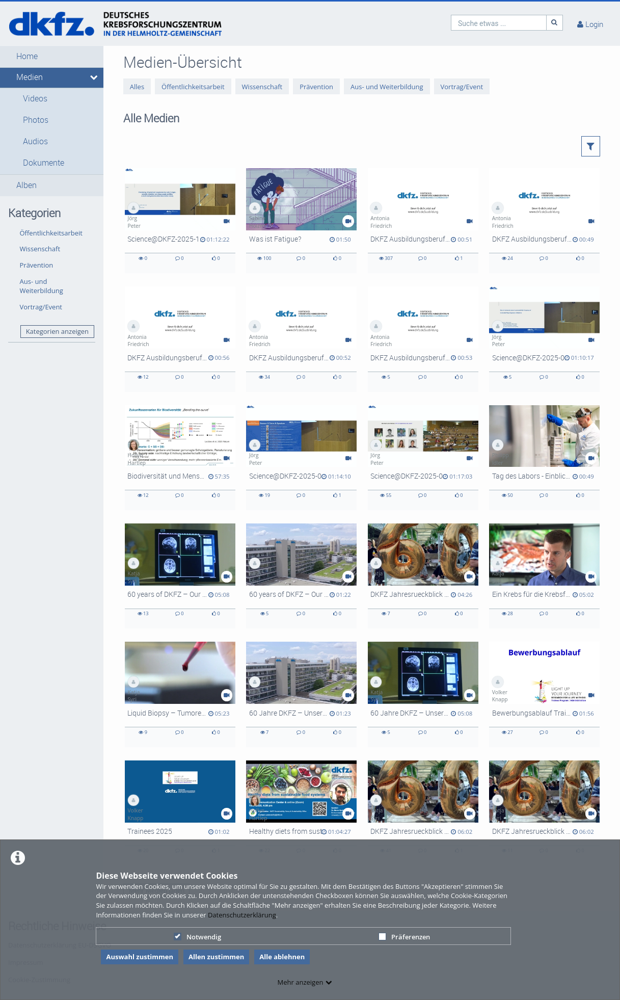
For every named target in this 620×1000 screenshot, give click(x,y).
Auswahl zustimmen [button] (139, 956)
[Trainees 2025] (180, 813)
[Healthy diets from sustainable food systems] (301, 813)
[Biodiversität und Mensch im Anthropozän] (180, 458)
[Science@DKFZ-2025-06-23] (301, 458)
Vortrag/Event (41, 306)
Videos (35, 98)
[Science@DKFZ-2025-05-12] (423, 458)
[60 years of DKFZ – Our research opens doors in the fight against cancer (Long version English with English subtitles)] (180, 576)
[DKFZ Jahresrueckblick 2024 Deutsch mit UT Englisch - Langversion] (544, 813)
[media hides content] (93, 77)
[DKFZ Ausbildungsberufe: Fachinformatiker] (423, 339)
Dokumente (43, 162)
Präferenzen (404, 936)
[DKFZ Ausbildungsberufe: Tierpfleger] (423, 221)
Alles (137, 86)
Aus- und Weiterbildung (41, 286)
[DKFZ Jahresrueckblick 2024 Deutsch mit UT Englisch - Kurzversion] (423, 576)
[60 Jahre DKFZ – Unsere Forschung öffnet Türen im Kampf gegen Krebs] (423, 694)
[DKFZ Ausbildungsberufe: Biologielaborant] (301, 339)
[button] (51, 56)
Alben (26, 185)
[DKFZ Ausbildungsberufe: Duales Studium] (180, 339)
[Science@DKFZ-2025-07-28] (544, 339)
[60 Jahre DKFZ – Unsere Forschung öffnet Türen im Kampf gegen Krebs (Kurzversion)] (301, 694)
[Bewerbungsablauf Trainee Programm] (544, 694)
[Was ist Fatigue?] (301, 221)
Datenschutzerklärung (242, 914)
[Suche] (554, 23)
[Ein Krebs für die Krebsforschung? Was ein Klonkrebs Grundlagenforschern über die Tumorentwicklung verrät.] (544, 576)
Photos (35, 120)
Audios (35, 141)
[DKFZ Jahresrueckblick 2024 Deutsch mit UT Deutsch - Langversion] (423, 813)
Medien (29, 77)
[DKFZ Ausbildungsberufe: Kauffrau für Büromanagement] (544, 221)
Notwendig (197, 936)
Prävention (36, 265)
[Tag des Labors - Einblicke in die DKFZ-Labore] (544, 458)
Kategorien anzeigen (57, 331)
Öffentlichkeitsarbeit (51, 233)
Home (27, 56)
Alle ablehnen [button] (282, 956)
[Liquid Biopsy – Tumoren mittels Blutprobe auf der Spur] (180, 694)
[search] (499, 23)
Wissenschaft (40, 248)
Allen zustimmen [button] (216, 956)
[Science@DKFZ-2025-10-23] (180, 221)
